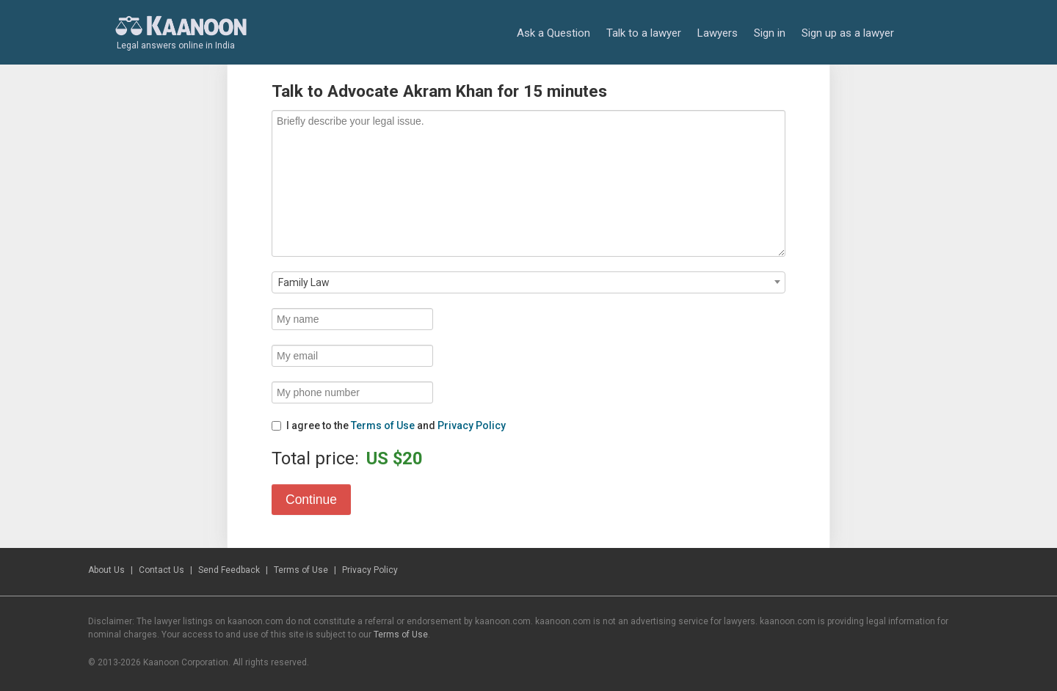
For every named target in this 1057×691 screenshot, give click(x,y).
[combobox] (528, 282)
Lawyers (717, 33)
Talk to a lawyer (643, 33)
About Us (106, 570)
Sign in (769, 33)
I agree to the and (389, 425)
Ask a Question (553, 33)
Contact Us (161, 570)
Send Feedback (229, 570)
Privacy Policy (471, 425)
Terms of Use (383, 425)
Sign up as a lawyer (848, 33)
